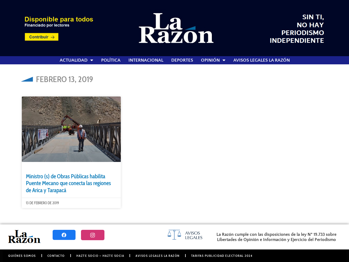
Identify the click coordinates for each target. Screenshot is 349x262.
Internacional (145, 60)
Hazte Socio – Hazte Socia (100, 256)
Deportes (182, 60)
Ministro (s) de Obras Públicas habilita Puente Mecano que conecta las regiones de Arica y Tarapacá (68, 183)
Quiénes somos (22, 256)
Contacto (56, 256)
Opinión (213, 60)
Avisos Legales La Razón (261, 60)
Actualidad (76, 60)
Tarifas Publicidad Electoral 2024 (222, 256)
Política (111, 60)
